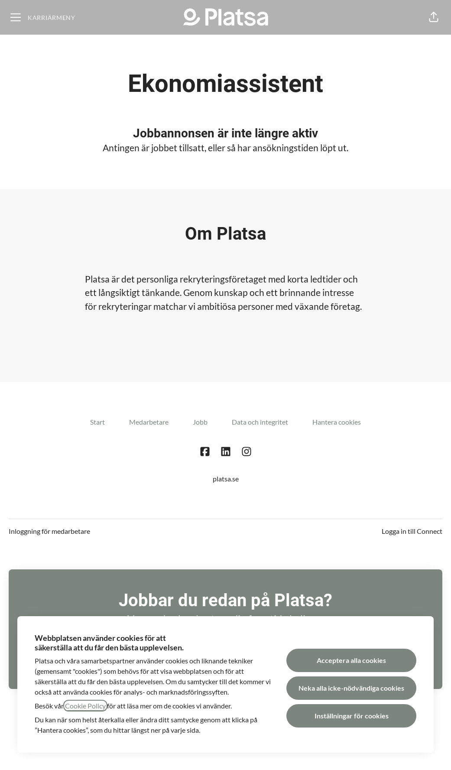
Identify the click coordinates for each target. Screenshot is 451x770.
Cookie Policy (85, 706)
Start (97, 422)
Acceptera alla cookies (351, 660)
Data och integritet (260, 422)
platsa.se (226, 478)
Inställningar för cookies (352, 716)
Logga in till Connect (412, 531)
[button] (434, 17)
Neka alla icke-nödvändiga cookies (351, 688)
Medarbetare (149, 422)
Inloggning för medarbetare (49, 531)
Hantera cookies (336, 422)
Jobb (200, 422)
